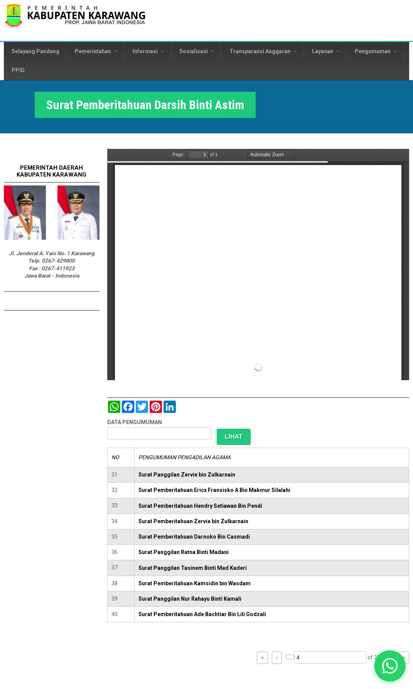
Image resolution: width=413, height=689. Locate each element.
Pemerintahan (96, 51)
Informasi (148, 51)
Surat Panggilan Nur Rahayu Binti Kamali (189, 599)
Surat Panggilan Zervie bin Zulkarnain (186, 475)
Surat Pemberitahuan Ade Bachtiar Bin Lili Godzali (202, 614)
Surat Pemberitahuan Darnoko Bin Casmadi (194, 537)
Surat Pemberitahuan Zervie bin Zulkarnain (193, 521)
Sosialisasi (196, 51)
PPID (18, 70)
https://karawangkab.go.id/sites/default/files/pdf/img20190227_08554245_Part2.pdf (258, 264)
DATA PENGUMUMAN (134, 422)
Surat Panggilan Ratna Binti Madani (183, 552)
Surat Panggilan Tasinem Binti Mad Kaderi (192, 568)
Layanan (325, 51)
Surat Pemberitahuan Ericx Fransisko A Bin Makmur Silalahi (214, 490)
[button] (390, 666)
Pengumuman (376, 51)
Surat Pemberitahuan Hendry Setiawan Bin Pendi (200, 506)
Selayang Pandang (35, 51)
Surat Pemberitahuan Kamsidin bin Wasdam (194, 583)
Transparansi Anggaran (263, 51)
